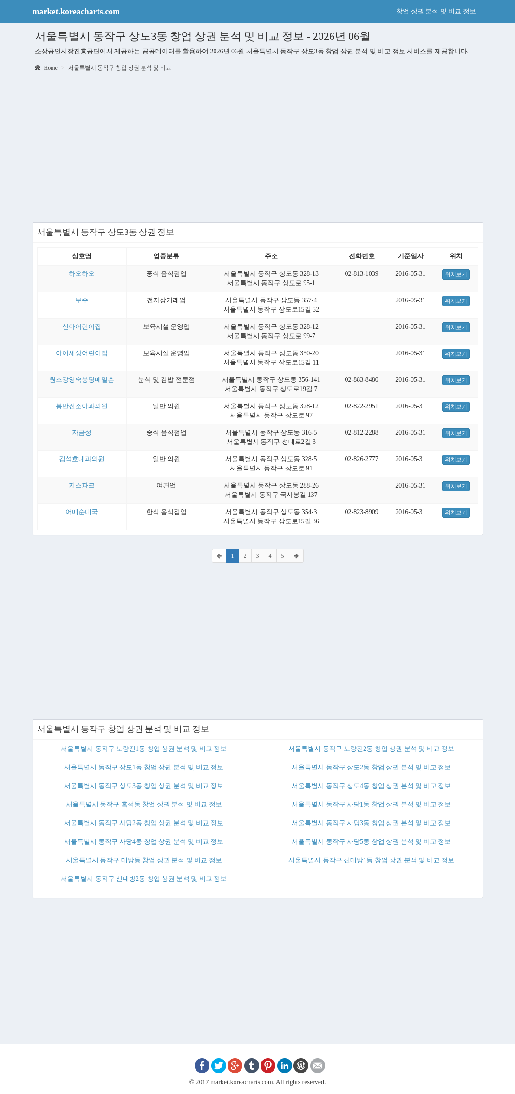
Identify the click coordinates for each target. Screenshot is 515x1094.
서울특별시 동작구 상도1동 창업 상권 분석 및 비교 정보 (143, 767)
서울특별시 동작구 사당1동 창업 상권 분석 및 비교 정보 (371, 804)
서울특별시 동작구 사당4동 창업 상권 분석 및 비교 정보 (143, 841)
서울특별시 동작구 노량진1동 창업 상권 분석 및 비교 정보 (144, 748)
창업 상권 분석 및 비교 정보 (436, 11)
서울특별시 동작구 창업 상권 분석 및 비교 (119, 68)
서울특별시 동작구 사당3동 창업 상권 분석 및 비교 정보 (371, 823)
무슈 (81, 300)
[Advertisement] (258, 148)
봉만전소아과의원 (82, 406)
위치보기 (456, 274)
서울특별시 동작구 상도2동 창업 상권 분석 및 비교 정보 (371, 767)
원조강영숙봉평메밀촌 (81, 379)
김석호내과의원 (81, 459)
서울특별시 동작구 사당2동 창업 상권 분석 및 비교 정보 (143, 823)
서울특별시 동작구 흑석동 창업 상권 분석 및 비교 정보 (144, 804)
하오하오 (82, 273)
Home (46, 68)
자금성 (81, 432)
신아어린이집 (81, 326)
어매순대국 (81, 511)
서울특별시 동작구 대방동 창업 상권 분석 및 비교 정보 (144, 860)
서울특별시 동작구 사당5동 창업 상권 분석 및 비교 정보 (371, 841)
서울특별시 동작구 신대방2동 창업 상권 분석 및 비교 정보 (144, 878)
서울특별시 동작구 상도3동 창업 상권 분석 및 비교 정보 (143, 785)
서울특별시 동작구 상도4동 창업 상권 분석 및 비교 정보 (371, 785)
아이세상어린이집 (82, 353)
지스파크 (82, 485)
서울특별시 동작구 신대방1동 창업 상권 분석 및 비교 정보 (371, 860)
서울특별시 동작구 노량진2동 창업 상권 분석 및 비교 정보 (371, 748)
